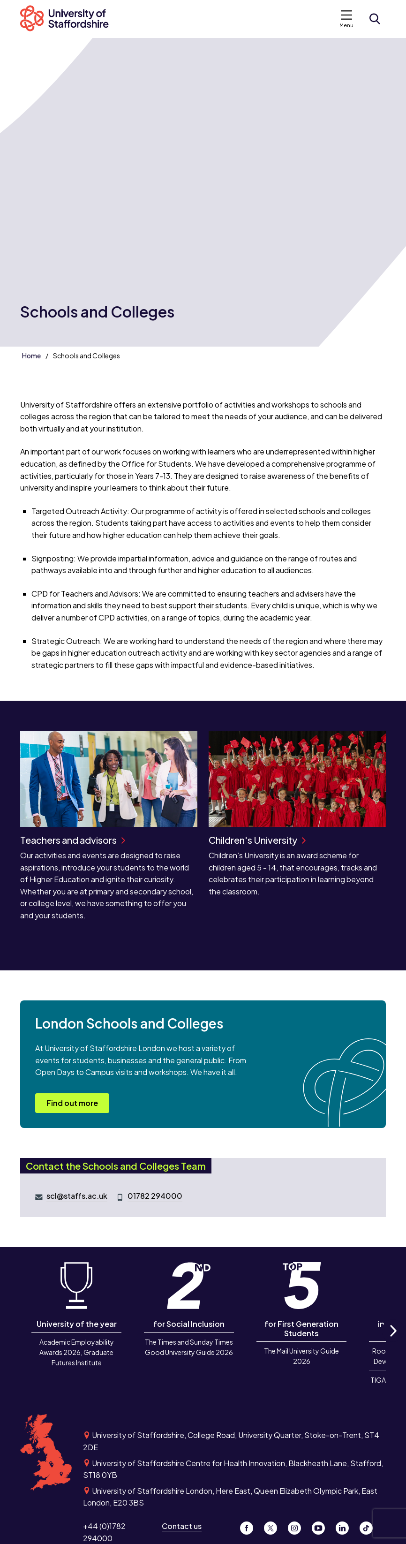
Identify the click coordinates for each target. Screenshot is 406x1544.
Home (31, 355)
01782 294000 (155, 1196)
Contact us (182, 1526)
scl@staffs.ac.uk (76, 1196)
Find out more (72, 1103)
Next (393, 1341)
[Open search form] (374, 19)
